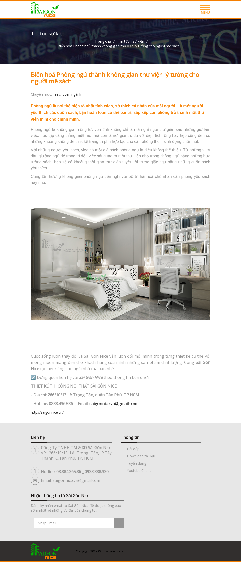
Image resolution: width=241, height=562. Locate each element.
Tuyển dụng (136, 463)
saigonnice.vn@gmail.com (113, 403)
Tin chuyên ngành (67, 94)
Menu (205, 11)
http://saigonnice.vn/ (47, 412)
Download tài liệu (141, 456)
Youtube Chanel (139, 470)
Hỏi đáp (133, 448)
